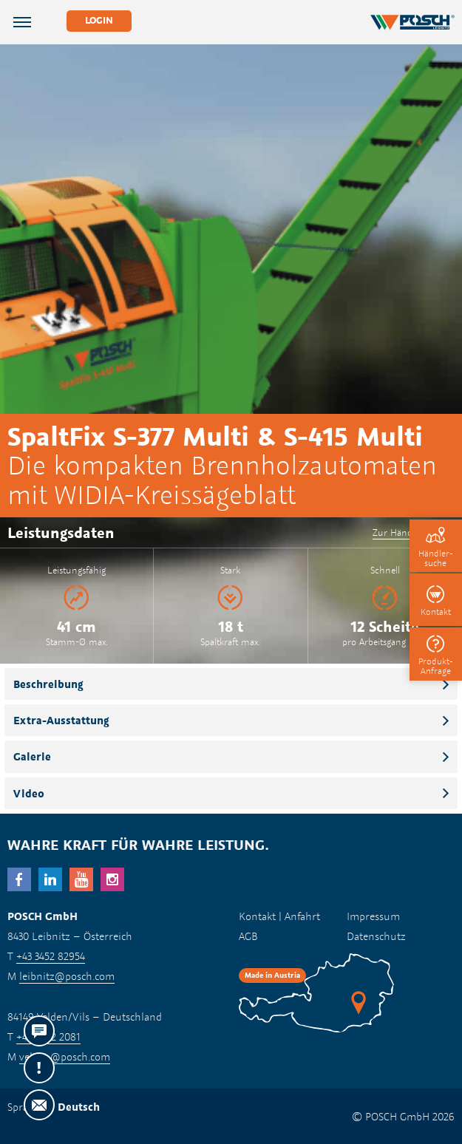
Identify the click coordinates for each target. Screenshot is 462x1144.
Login (99, 20)
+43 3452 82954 (50, 956)
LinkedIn (50, 879)
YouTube (81, 879)
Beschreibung (48, 684)
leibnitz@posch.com (67, 976)
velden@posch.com (64, 1056)
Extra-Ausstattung (61, 720)
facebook (19, 879)
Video (28, 793)
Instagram (112, 879)
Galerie (32, 756)
